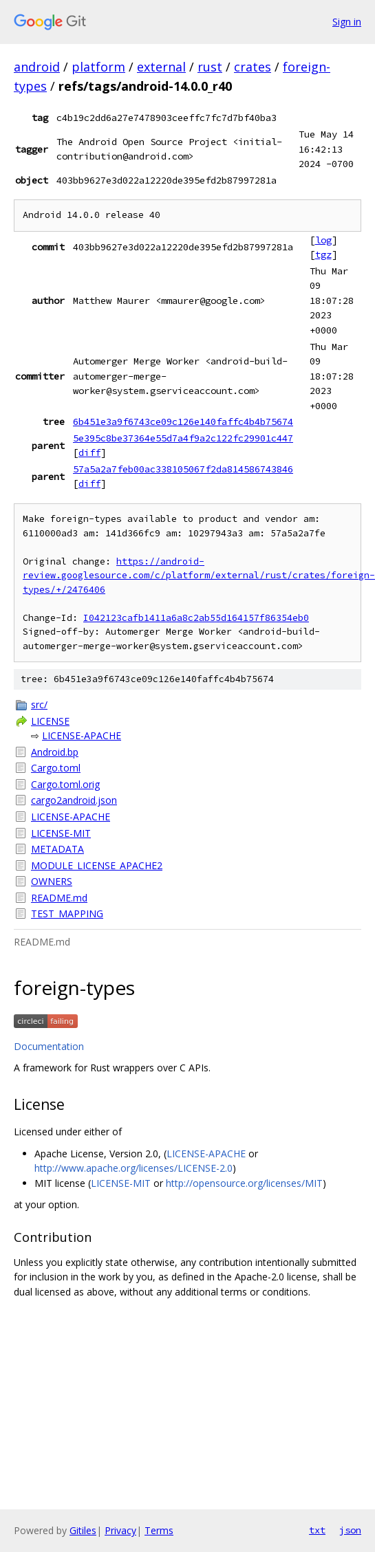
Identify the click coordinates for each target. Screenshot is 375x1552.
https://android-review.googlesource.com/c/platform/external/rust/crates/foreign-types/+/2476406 (199, 575)
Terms (158, 1530)
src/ (39, 704)
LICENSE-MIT (61, 833)
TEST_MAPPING (67, 913)
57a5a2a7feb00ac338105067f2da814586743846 (183, 469)
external (161, 66)
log (323, 240)
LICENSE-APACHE (81, 735)
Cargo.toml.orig (65, 784)
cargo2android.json (74, 800)
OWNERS (51, 881)
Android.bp (54, 751)
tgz (323, 254)
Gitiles (82, 1530)
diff (89, 452)
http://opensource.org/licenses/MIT (244, 1183)
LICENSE (50, 721)
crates (252, 66)
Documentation (49, 1046)
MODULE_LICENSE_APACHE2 (96, 865)
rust (209, 66)
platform (98, 66)
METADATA (57, 848)
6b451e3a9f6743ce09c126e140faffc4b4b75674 (183, 421)
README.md (59, 897)
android (37, 66)
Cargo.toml (56, 767)
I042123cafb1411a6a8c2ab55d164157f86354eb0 (196, 618)
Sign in (346, 21)
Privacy (120, 1530)
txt (317, 1530)
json (350, 1530)
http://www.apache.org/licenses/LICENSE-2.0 (133, 1167)
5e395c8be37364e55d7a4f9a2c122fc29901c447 (183, 438)
